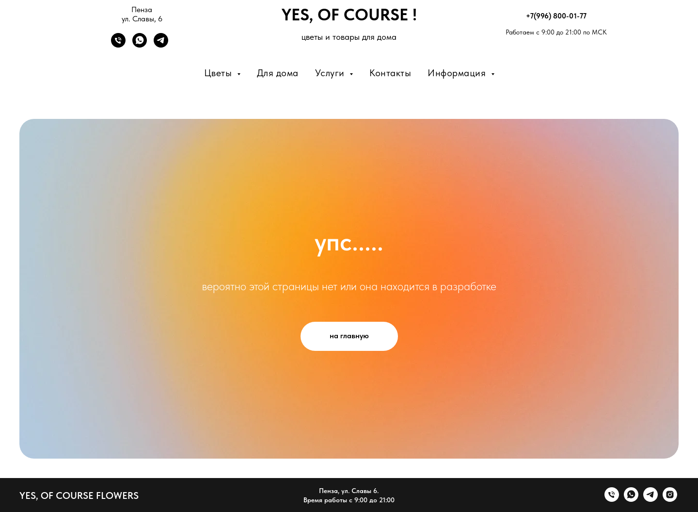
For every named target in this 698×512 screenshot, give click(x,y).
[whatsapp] (631, 499)
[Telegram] (161, 45)
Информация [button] (458, 73)
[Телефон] (118, 45)
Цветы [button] (219, 73)
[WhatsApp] (139, 45)
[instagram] (670, 499)
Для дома (278, 73)
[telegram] (650, 499)
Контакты (390, 73)
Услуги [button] (331, 73)
